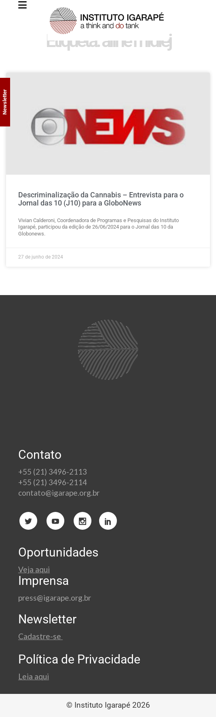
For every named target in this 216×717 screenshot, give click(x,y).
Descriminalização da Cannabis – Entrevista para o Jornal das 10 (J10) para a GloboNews (101, 198)
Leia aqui (33, 676)
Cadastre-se (40, 636)
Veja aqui (34, 569)
